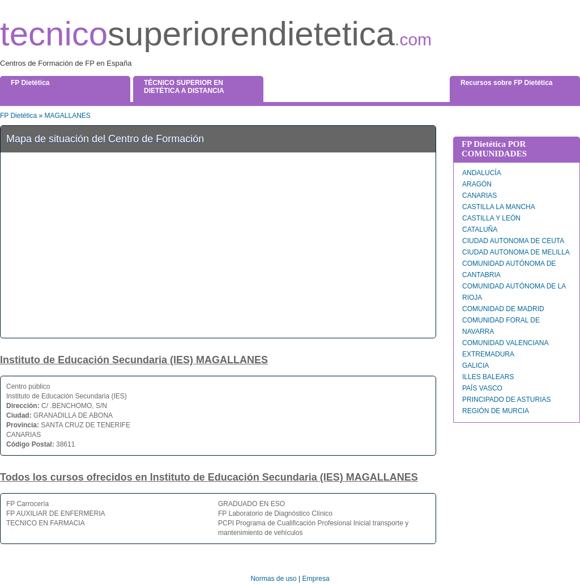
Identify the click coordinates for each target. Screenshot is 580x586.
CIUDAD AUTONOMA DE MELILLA (516, 252)
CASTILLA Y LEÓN (491, 218)
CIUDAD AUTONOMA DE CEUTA (513, 241)
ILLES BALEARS (488, 377)
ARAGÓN (477, 184)
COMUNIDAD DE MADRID (503, 309)
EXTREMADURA (488, 354)
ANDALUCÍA (481, 173)
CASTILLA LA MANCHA (498, 207)
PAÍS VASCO (482, 388)
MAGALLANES (67, 116)
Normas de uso (273, 579)
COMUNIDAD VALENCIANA (505, 343)
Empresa (316, 579)
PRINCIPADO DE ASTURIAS (506, 400)
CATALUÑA (479, 229)
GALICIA (475, 366)
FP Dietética (18, 116)
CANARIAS (479, 195)
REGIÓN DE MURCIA (495, 411)
